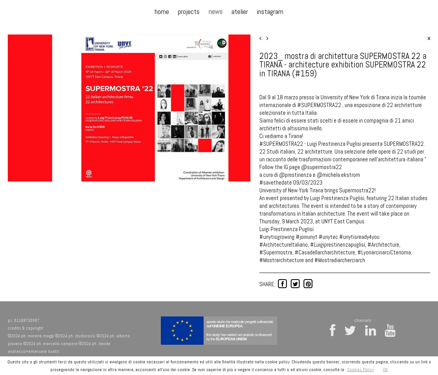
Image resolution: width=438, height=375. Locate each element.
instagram (270, 11)
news (215, 11)
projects (189, 11)
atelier (239, 11)
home (162, 11)
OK (385, 369)
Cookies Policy (360, 369)
